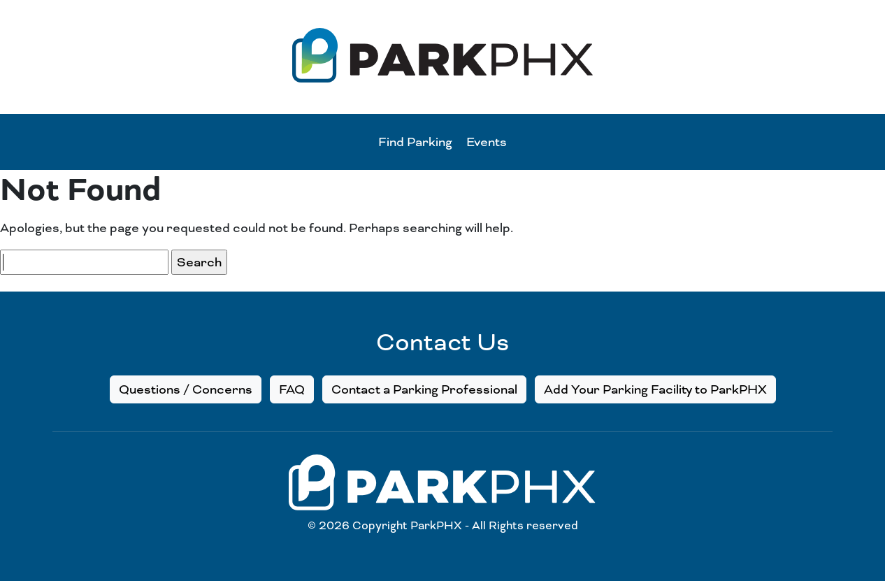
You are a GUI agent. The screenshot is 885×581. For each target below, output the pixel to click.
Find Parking (415, 142)
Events (486, 142)
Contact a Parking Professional (424, 389)
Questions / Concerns (185, 389)
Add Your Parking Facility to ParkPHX (655, 389)
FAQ (292, 389)
